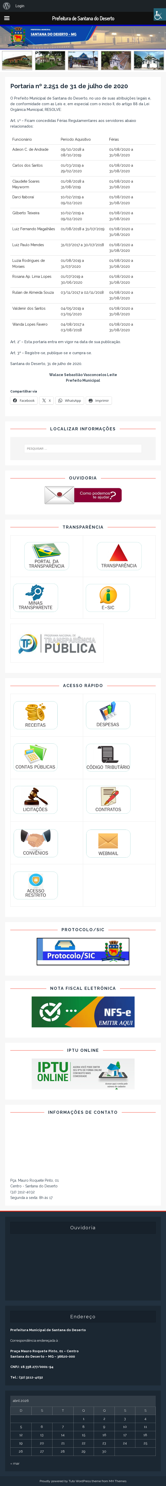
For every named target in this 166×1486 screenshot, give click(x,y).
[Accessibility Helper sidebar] (160, 14)
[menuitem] (6, 6)
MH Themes (117, 1481)
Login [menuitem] (19, 6)
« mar (15, 1463)
